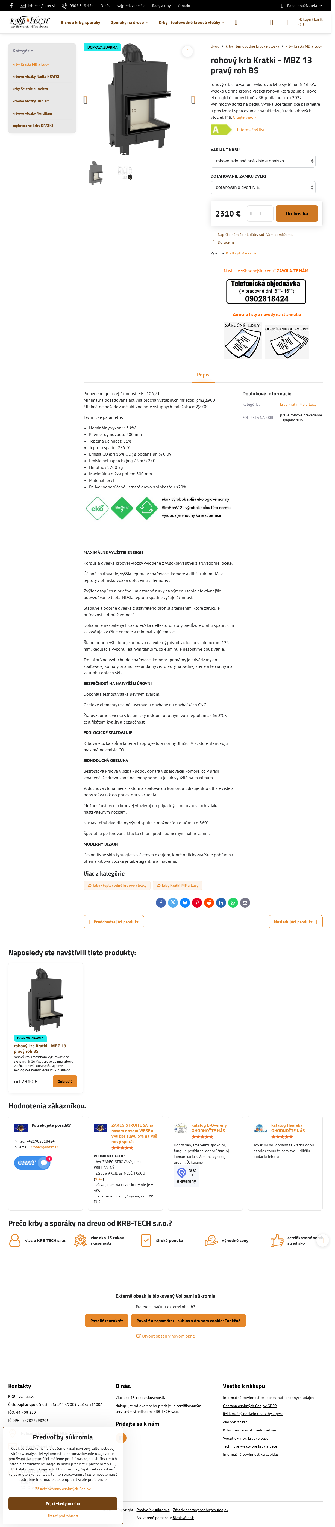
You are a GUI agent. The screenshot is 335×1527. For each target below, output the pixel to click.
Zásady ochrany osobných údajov (200, 1509)
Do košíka (297, 213)
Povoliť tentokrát (106, 1320)
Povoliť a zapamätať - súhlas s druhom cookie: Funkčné (188, 1320)
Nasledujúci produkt (295, 921)
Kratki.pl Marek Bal (242, 253)
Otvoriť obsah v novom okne (165, 1336)
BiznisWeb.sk (183, 1517)
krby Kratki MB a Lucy (298, 404)
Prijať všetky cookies (63, 1503)
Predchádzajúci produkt (114, 921)
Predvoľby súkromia (153, 1509)
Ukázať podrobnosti (63, 1515)
